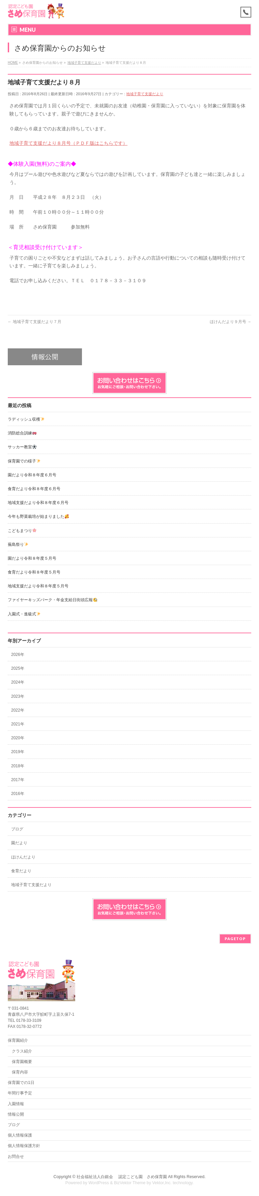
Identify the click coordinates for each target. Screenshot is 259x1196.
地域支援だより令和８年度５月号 (38, 586)
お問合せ (16, 1156)
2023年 (17, 696)
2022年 (17, 710)
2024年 (17, 682)
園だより (19, 843)
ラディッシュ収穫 (26, 419)
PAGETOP (235, 938)
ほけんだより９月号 (230, 321)
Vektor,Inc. (162, 1182)
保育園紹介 (18, 1040)
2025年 (17, 668)
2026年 (17, 654)
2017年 (17, 779)
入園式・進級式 (24, 614)
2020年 (17, 738)
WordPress (98, 1182)
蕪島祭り (18, 544)
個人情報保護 (20, 1135)
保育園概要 (22, 1061)
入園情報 (16, 1103)
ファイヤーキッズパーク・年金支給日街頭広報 (52, 599)
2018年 (17, 766)
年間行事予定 (20, 1093)
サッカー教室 (22, 447)
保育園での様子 (24, 461)
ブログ (17, 829)
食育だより (21, 871)
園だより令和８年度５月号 (32, 558)
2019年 (17, 751)
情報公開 (16, 1114)
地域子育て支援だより (144, 94)
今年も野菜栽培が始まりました (38, 516)
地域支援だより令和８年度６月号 (38, 502)
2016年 (17, 793)
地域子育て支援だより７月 (34, 321)
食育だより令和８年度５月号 (34, 572)
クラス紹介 (22, 1051)
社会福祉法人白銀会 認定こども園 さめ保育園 (122, 1176)
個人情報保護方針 (24, 1145)
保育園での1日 (21, 1082)
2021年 (17, 724)
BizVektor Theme (130, 1182)
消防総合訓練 (22, 433)
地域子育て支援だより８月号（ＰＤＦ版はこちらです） (68, 143)
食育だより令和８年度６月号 (34, 488)
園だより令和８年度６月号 (32, 475)
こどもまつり (22, 530)
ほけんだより (23, 857)
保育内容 (20, 1072)
